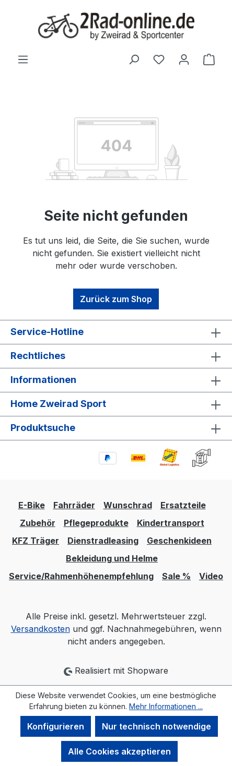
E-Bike (31, 505)
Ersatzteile (183, 505)
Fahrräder (74, 505)
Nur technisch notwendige (156, 726)
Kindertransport (170, 523)
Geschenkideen (179, 540)
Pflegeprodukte (96, 523)
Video (211, 576)
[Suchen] (133, 59)
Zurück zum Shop (116, 299)
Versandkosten (40, 629)
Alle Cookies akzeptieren (119, 751)
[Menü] (23, 59)
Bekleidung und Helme (112, 558)
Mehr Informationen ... (166, 706)
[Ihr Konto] (183, 59)
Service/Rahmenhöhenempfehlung (81, 576)
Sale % (176, 576)
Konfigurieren (55, 726)
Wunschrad (127, 505)
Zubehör (37, 523)
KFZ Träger (35, 540)
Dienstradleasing (102, 540)
